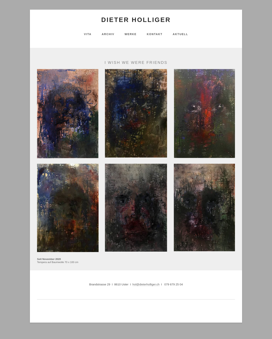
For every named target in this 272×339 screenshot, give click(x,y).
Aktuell (180, 34)
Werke (131, 34)
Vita (87, 34)
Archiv (108, 34)
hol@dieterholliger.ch (146, 284)
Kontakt (154, 34)
